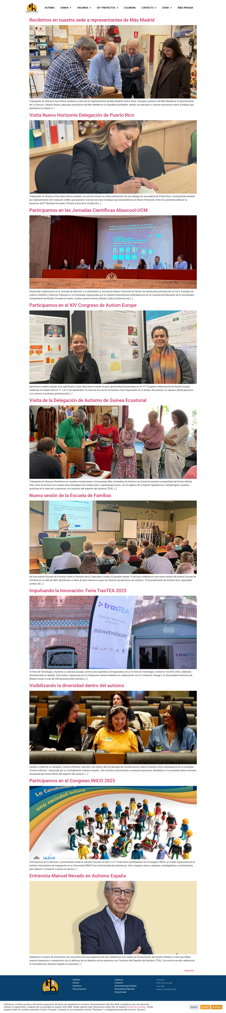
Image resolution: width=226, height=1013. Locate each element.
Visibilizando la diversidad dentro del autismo (76, 685)
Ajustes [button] (194, 1007)
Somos (76, 983)
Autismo (76, 980)
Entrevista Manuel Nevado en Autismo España (77, 876)
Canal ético (160, 980)
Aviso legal (160, 986)
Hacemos (77, 986)
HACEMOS (84, 7)
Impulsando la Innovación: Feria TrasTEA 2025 (77, 590)
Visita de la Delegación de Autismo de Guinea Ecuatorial (87, 400)
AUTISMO (50, 7)
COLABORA (130, 7)
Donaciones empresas (125, 989)
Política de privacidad (164, 983)
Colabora (119, 980)
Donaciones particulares (126, 986)
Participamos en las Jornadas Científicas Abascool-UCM (88, 210)
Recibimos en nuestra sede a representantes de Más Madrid (91, 20)
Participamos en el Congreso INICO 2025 (72, 780)
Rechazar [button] (217, 1007)
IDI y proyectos (79, 989)
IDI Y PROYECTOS (107, 7)
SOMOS (66, 7)
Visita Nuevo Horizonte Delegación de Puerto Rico (81, 115)
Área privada (120, 992)
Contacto (119, 983)
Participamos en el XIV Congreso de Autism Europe (83, 305)
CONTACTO (148, 7)
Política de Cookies (136, 1007)
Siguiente (190, 970)
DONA (167, 7)
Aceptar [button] (205, 1007)
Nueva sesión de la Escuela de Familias (70, 495)
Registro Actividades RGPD (166, 989)
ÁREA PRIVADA (185, 7)
